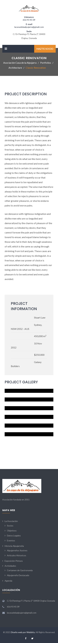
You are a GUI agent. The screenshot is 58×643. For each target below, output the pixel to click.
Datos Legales (14, 535)
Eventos (11, 540)
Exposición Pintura (14, 561)
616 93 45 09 (29, 19)
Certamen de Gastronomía (20, 570)
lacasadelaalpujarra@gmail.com (29, 27)
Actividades (10, 565)
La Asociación (11, 521)
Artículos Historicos (16, 555)
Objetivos (12, 530)
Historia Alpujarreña (14, 546)
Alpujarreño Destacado (18, 575)
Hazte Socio (45, 48)
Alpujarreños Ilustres (17, 550)
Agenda (8, 580)
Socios (10, 525)
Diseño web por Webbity (23, 632)
